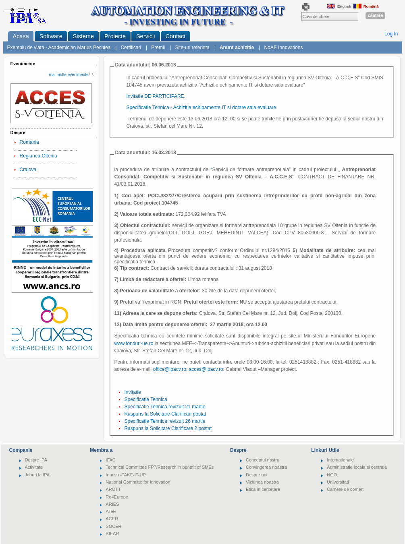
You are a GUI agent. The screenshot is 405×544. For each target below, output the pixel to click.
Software (50, 36)
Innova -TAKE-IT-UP (125, 474)
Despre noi (256, 474)
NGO (332, 474)
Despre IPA (36, 459)
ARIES (112, 504)
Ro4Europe (117, 496)
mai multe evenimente (72, 74)
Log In (391, 34)
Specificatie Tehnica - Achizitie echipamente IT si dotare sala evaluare (201, 107)
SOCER (113, 526)
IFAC (110, 459)
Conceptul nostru (262, 459)
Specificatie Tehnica (145, 399)
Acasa (21, 36)
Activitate (34, 467)
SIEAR (112, 533)
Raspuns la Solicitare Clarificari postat (165, 414)
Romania (29, 142)
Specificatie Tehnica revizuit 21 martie (164, 407)
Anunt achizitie (237, 47)
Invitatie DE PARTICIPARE (155, 96)
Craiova (28, 169)
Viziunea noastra (262, 482)
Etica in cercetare (263, 489)
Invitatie (132, 392)
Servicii (145, 36)
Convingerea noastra (266, 467)
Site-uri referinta (192, 47)
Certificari (130, 47)
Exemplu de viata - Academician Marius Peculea (59, 47)
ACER (112, 518)
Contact (176, 36)
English (339, 6)
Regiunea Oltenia (38, 156)
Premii (158, 47)
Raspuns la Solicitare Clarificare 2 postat (168, 428)
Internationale (340, 459)
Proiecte (115, 36)
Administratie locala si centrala (357, 467)
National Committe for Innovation (138, 482)
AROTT (113, 489)
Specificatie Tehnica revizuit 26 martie (164, 421)
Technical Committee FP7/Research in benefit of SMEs (160, 467)
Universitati (338, 482)
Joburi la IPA (37, 474)
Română (366, 6)
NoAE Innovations (283, 47)
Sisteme (83, 36)
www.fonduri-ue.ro (133, 343)
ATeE (111, 511)
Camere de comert (345, 489)
